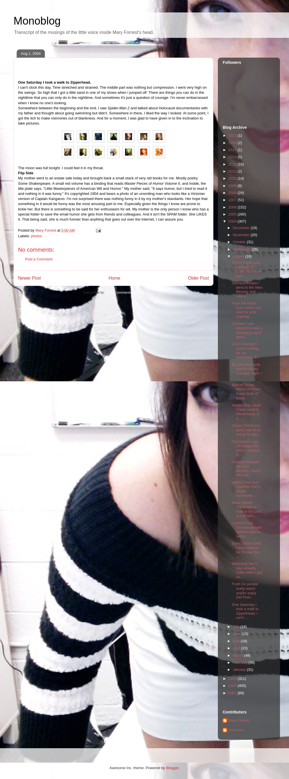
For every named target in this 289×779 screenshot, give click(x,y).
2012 (233, 171)
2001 (233, 693)
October (240, 242)
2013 (233, 164)
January (240, 669)
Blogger (172, 768)
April (237, 648)
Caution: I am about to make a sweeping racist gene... (247, 330)
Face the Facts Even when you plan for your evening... (246, 310)
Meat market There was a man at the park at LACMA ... (246, 509)
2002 (233, 686)
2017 (233, 150)
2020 (233, 143)
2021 (233, 135)
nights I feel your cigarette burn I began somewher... (246, 489)
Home (115, 278)
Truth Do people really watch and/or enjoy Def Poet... (245, 590)
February (241, 662)
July (236, 626)
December (242, 228)
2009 (233, 186)
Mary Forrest (238, 720)
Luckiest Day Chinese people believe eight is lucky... (246, 529)
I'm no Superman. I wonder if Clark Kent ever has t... (246, 269)
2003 (233, 678)
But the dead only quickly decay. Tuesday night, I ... (247, 371)
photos (36, 236)
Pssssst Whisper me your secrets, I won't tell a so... (246, 468)
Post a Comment (38, 259)
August (239, 256)
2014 (233, 157)
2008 (233, 193)
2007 (233, 200)
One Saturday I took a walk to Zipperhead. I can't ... (245, 611)
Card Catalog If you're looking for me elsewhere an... (246, 350)
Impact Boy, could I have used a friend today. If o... (246, 412)
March (238, 655)
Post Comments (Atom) (125, 292)
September (242, 249)
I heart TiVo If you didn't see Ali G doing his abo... (246, 429)
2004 (233, 221)
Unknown (236, 730)
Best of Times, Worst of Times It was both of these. (246, 391)
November (242, 235)
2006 (233, 207)
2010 (233, 178)
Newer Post (29, 278)
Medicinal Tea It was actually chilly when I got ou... (247, 570)
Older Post (198, 278)
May (237, 641)
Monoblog (37, 21)
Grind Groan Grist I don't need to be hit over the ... (246, 550)
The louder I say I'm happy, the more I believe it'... (245, 448)
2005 (233, 214)
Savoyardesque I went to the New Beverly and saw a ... (247, 289)
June (237, 634)
